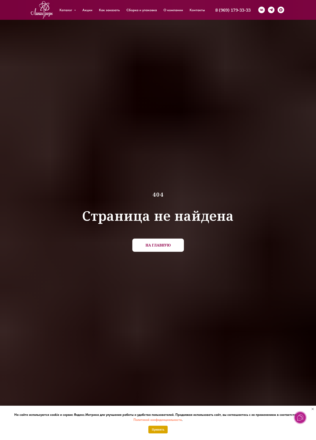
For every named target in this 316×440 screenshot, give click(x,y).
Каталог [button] (66, 10)
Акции (87, 10)
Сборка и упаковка (141, 10)
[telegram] (271, 10)
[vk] (261, 10)
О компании (173, 10)
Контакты (197, 10)
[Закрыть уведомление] (313, 409)
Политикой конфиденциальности (157, 420)
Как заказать (109, 10)
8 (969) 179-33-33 (233, 10)
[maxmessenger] (281, 10)
